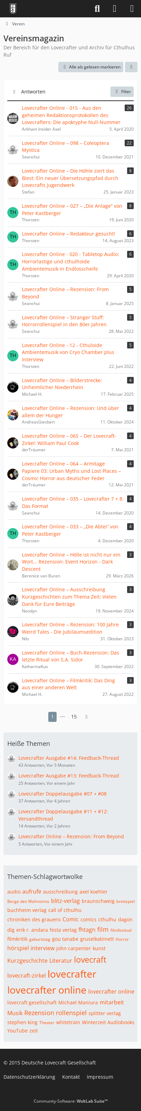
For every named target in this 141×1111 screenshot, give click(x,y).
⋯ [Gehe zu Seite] (62, 716)
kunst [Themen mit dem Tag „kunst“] (99, 948)
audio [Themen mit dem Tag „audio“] (13, 891)
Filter (122, 91)
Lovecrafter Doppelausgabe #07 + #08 (62, 793)
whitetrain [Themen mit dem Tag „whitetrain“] (68, 1022)
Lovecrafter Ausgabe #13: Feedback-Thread (68, 775)
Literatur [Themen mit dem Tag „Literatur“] (60, 960)
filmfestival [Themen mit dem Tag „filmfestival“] (121, 930)
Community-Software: (71, 1101)
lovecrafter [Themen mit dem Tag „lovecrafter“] (72, 973)
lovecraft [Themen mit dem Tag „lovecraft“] (90, 959)
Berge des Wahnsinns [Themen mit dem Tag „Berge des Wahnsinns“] (28, 901)
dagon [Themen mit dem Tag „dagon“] (125, 919)
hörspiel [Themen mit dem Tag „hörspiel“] (18, 948)
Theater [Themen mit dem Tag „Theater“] (47, 1023)
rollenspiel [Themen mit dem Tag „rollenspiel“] (71, 1013)
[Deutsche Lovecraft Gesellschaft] (13, 9)
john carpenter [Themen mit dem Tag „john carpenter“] (73, 948)
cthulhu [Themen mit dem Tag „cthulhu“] (107, 919)
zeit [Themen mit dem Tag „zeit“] (34, 1030)
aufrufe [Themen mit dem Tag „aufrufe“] (31, 891)
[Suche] (97, 9)
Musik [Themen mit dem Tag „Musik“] (15, 1013)
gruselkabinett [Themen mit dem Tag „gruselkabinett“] (97, 939)
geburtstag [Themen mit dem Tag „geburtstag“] (39, 939)
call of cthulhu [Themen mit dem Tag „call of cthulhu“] (65, 910)
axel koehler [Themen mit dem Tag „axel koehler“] (94, 891)
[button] (131, 67)
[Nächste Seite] (86, 717)
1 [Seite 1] (52, 716)
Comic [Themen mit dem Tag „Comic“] (71, 919)
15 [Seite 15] (74, 716)
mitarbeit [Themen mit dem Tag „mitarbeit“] (112, 1002)
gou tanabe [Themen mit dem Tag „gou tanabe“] (65, 939)
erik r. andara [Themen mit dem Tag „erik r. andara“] (32, 930)
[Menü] (132, 9)
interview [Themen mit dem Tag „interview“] (43, 948)
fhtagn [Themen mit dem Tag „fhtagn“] (87, 929)
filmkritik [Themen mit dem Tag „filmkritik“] (17, 939)
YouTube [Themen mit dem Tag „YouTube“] (17, 1030)
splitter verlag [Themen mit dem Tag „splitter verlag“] (105, 1013)
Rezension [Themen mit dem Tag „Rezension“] (39, 1013)
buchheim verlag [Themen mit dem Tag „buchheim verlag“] (27, 910)
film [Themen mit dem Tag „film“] (103, 929)
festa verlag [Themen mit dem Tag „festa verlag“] (63, 930)
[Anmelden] (115, 8)
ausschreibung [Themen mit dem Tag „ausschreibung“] (60, 891)
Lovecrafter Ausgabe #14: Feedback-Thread (68, 758)
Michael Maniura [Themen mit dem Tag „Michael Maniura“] (78, 1002)
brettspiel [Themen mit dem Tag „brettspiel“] (125, 901)
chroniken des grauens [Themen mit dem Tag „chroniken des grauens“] (34, 919)
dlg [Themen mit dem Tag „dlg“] (11, 930)
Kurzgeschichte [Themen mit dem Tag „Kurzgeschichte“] (27, 960)
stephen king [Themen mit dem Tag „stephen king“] (22, 1022)
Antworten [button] (33, 91)
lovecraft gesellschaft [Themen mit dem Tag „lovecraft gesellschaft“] (32, 1002)
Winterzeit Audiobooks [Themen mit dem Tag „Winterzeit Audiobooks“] (108, 1022)
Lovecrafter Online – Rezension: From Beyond (71, 836)
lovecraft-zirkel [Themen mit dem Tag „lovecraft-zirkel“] (26, 975)
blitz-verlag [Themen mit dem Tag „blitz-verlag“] (65, 901)
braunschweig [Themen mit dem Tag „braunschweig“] (98, 901)
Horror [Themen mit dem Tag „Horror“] (122, 939)
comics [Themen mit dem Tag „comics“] (89, 919)
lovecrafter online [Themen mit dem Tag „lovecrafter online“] (46, 989)
